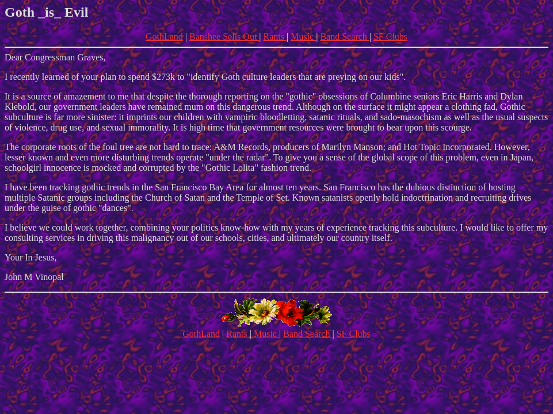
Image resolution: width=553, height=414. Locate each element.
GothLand (164, 36)
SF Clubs (390, 36)
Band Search (344, 36)
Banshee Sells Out (224, 36)
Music (303, 36)
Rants (275, 36)
